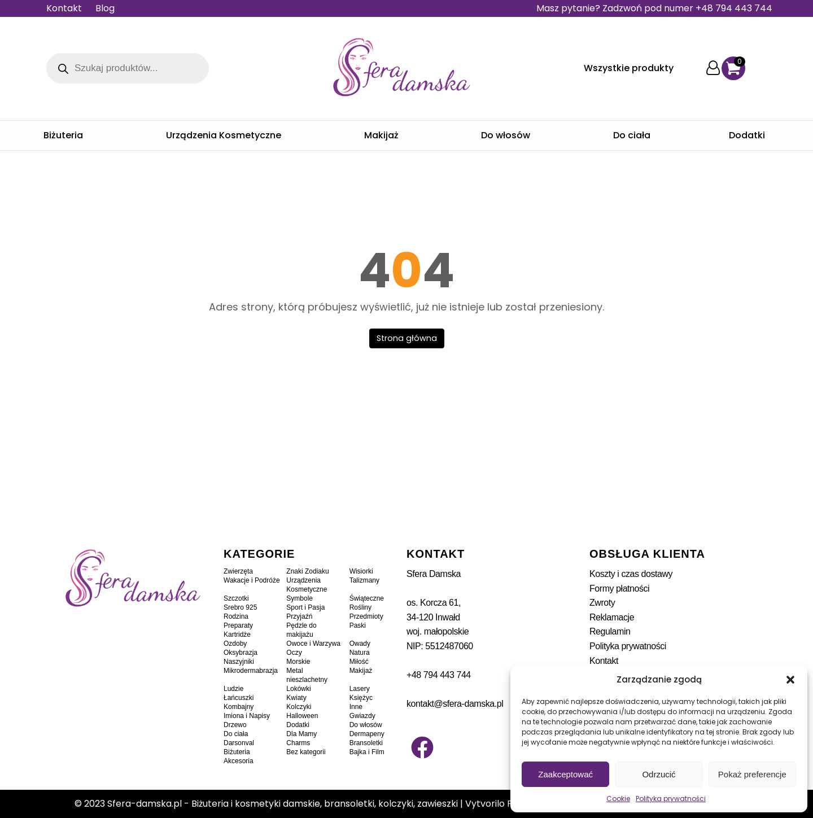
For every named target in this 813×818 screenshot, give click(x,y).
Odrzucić (658, 774)
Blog (105, 8)
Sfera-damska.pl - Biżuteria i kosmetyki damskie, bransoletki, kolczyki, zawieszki (282, 803)
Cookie (618, 798)
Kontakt (64, 8)
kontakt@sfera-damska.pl (454, 703)
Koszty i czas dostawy (630, 574)
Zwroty (602, 602)
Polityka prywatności (671, 798)
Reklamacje (611, 617)
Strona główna (407, 338)
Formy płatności (619, 588)
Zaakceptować (565, 774)
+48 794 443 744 (438, 675)
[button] (790, 679)
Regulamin (609, 631)
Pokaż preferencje (752, 774)
